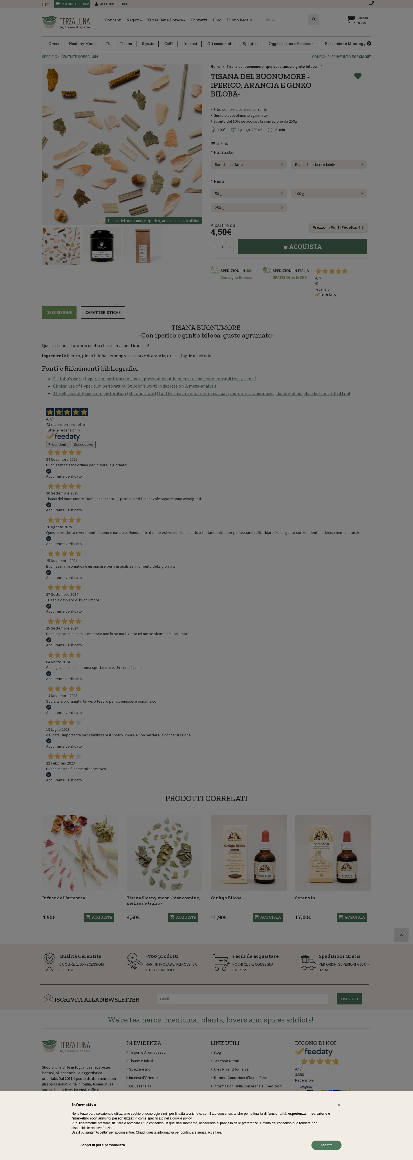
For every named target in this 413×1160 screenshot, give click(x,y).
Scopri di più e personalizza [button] (102, 1145)
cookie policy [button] (182, 1118)
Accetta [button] (326, 1145)
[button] (338, 1104)
